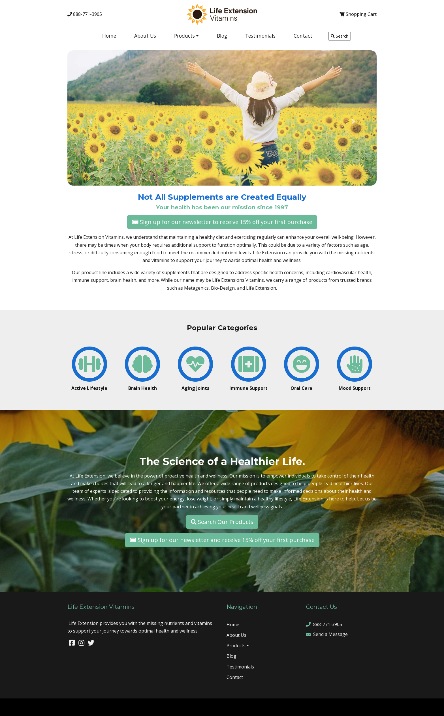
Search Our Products (222, 522)
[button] (90, 121)
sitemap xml (396, 706)
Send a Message (327, 634)
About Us (145, 35)
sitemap (376, 706)
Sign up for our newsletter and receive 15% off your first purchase (222, 540)
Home (109, 35)
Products (184, 35)
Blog (222, 35)
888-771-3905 (84, 14)
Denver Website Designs (55, 706)
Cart (358, 14)
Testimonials (260, 35)
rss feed (417, 706)
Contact (303, 35)
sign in (433, 706)
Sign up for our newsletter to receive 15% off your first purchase (222, 222)
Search (339, 36)
